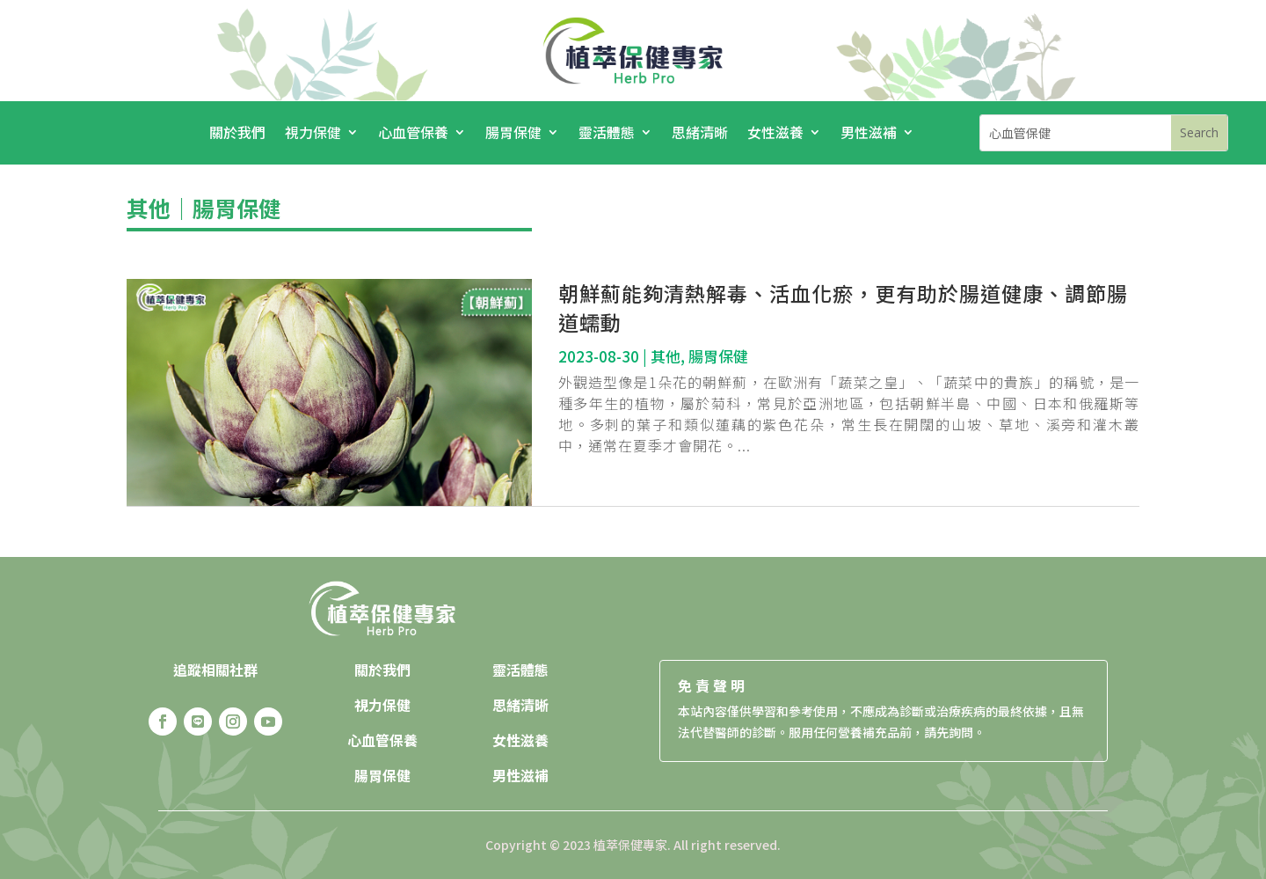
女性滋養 (775, 134)
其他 (149, 207)
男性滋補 (868, 134)
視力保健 (313, 134)
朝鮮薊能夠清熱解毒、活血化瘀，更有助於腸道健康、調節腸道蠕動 (843, 307)
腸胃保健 (513, 134)
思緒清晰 (700, 134)
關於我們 (237, 134)
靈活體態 (606, 134)
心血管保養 (413, 134)
